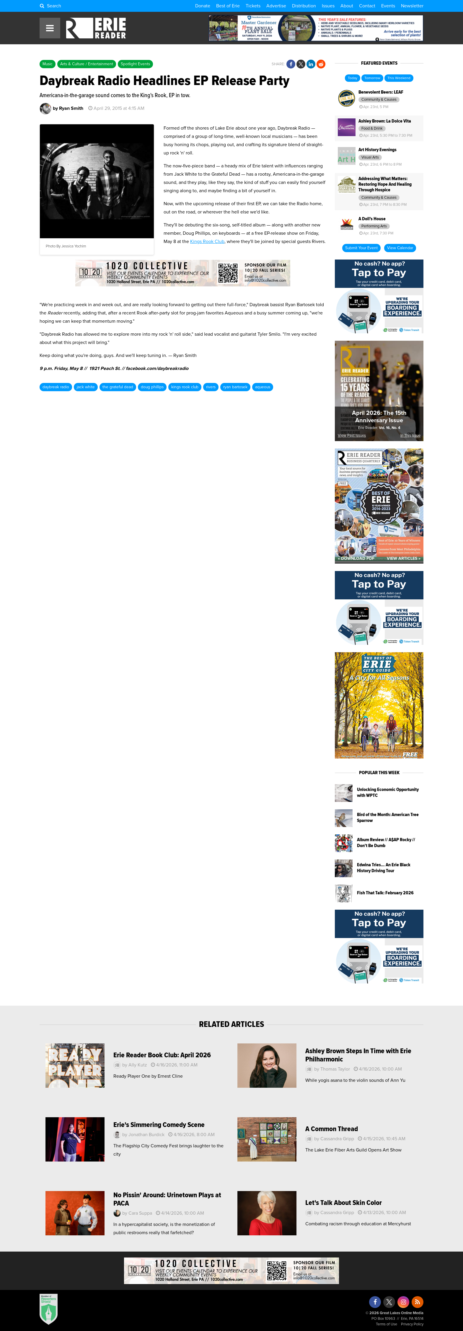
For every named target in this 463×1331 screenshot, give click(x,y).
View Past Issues (352, 436)
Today (352, 78)
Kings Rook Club (207, 241)
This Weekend (398, 78)
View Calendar (400, 248)
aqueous (262, 387)
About (346, 6)
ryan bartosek (235, 387)
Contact (367, 6)
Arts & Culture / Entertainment (86, 64)
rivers (211, 387)
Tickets (253, 6)
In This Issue (410, 436)
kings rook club (184, 387)
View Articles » (403, 559)
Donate (202, 6)
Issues (328, 6)
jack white (86, 387)
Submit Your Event (361, 248)
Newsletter (412, 6)
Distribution (304, 6)
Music (48, 64)
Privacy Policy (412, 1324)
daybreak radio (56, 387)
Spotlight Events (135, 64)
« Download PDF (356, 559)
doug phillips (152, 387)
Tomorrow (372, 78)
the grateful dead (117, 387)
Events (388, 6)
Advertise (276, 6)
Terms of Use (386, 1324)
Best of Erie (228, 6)
